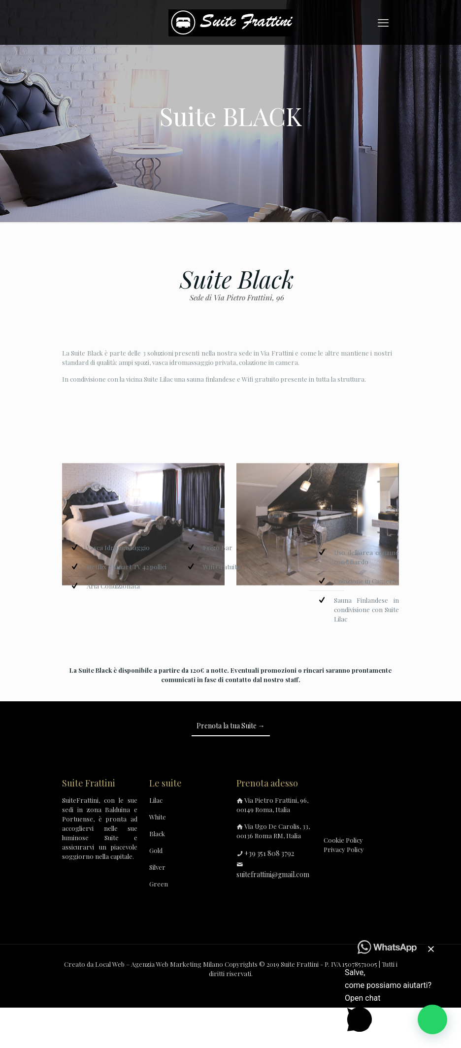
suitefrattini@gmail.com (272, 874)
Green (158, 884)
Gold (156, 850)
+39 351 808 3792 (269, 853)
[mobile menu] (383, 22)
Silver (157, 867)
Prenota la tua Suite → (231, 725)
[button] (432, 1019)
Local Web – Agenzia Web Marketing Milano (160, 964)
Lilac (156, 800)
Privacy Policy (344, 849)
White (157, 817)
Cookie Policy (343, 840)
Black (157, 833)
